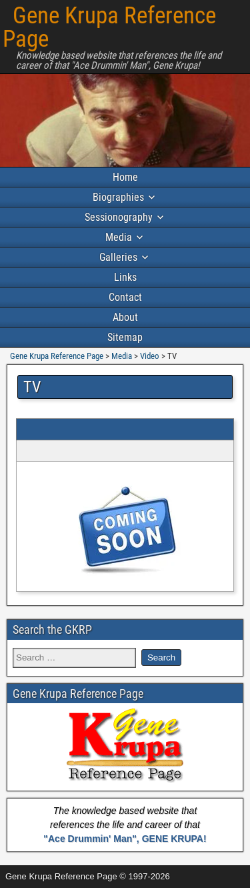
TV (32, 387)
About (125, 317)
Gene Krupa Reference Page (109, 27)
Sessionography (119, 217)
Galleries (118, 257)
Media (118, 237)
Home (125, 177)
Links (125, 277)
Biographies (118, 197)
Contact (125, 297)
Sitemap (125, 337)
